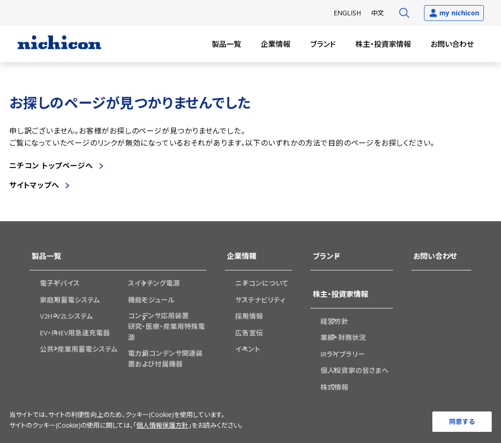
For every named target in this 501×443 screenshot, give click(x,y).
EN (347, 12)
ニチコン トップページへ (51, 166)
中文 (377, 12)
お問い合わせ (452, 44)
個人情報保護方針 (162, 426)
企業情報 (275, 44)
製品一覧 (226, 44)
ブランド (323, 44)
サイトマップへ (34, 185)
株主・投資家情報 (383, 44)
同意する (462, 421)
